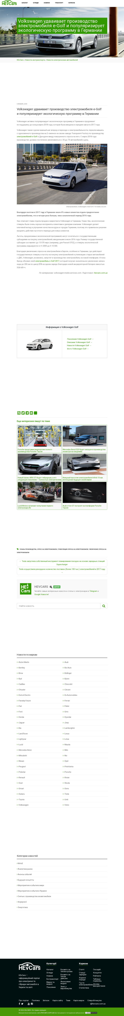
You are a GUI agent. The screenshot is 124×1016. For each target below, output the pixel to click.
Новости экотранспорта (35, 60)
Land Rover (22, 734)
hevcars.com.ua (100, 273)
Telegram (93, 591)
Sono (66, 789)
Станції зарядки (82, 974)
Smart (20, 789)
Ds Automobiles (70, 695)
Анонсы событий (24, 874)
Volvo (66, 805)
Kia (19, 728)
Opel (65, 761)
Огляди (49, 973)
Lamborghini (69, 728)
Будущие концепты (25, 880)
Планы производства (28, 549)
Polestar (21, 772)
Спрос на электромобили (47, 549)
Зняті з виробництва (66, 987)
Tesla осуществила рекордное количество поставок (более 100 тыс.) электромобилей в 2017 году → (62, 571)
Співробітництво (94, 1000)
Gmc (65, 712)
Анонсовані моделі (65, 982)
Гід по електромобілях (86, 984)
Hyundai (67, 717)
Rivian (66, 778)
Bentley (21, 668)
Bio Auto (67, 668)
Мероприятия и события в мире (30, 885)
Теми (68, 1000)
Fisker (66, 706)
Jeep (66, 723)
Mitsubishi (22, 756)
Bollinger (67, 673)
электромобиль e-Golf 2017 (47, 261)
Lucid (20, 745)
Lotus (66, 739)
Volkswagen (23, 805)
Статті (81, 969)
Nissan (20, 761)
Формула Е (22, 902)
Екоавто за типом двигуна (65, 976)
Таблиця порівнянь (97, 980)
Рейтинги (97, 976)
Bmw (20, 673)
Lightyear (21, 739)
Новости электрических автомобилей (62, 60)
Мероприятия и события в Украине (32, 891)
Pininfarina (68, 767)
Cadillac (21, 684)
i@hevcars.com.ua (97, 1004)
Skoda (66, 783)
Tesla (66, 794)
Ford (19, 712)
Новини (49, 976)
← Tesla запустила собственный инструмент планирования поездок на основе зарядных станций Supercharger (62, 563)
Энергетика (22, 907)
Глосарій (97, 969)
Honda (20, 717)
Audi (65, 662)
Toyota (20, 800)
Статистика (84, 988)
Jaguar (20, 723)
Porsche (67, 772)
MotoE (20, 863)
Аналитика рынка (24, 869)
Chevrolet (67, 684)
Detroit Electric (23, 695)
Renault (21, 778)
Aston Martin (23, 662)
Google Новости (41, 594)
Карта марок (78, 1000)
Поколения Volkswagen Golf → (80, 339)
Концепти (97, 973)
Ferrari (66, 701)
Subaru (21, 794)
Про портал (24, 1000)
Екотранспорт (52, 979)
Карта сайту (58, 1000)
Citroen (66, 690)
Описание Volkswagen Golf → (79, 342)
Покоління (51, 987)
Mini (65, 750)
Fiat (19, 706)
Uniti (65, 800)
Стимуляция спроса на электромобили (73, 549)
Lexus (66, 734)
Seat (20, 783)
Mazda (66, 745)
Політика (36, 1000)
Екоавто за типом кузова (66, 970)
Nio (65, 756)
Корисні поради (82, 979)
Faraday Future (24, 701)
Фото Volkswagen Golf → (78, 349)
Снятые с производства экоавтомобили (34, 896)
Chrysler (21, 690)
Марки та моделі (50, 983)
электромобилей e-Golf (27, 136)
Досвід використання (99, 985)
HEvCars (20, 60)
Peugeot (21, 767)
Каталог (50, 969)
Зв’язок (46, 1000)
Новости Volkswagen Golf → (79, 345)
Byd (19, 679)
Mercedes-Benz (24, 750)
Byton (66, 679)
